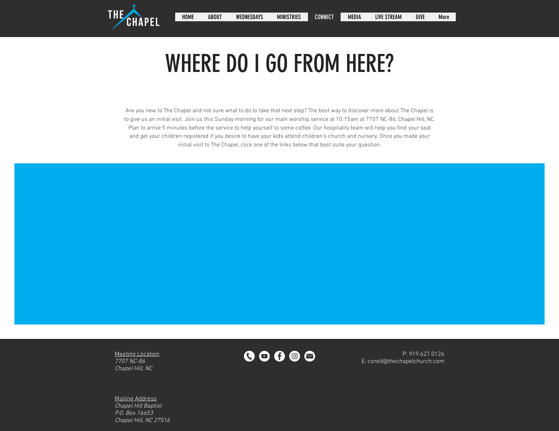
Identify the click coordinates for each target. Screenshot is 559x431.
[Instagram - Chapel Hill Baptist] (294, 356)
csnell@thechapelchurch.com (406, 361)
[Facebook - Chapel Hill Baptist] (279, 356)
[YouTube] (264, 356)
